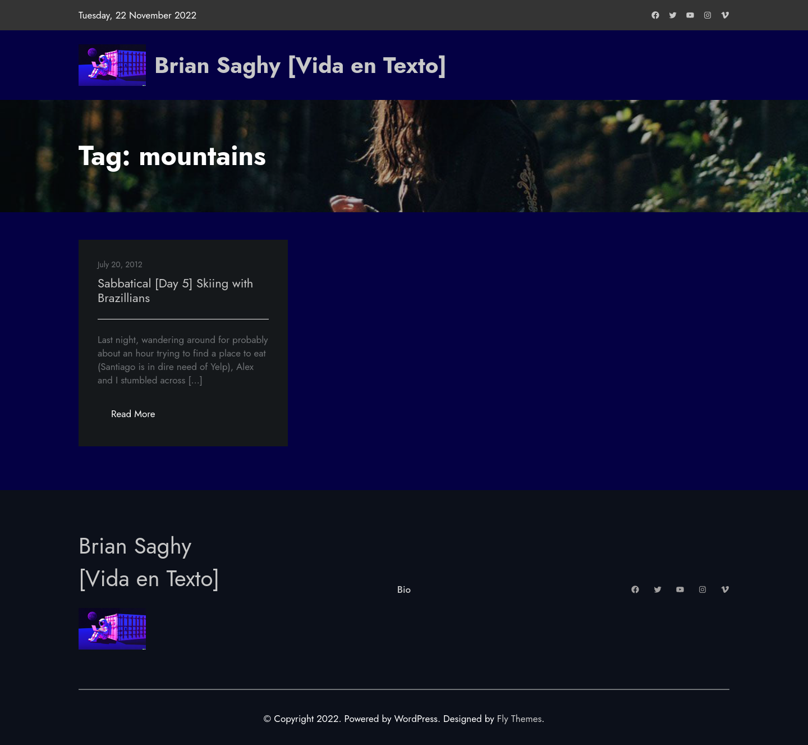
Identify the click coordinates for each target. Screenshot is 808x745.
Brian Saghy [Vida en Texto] (300, 65)
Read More (140, 416)
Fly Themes (519, 718)
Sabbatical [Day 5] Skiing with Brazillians (175, 290)
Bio (404, 589)
